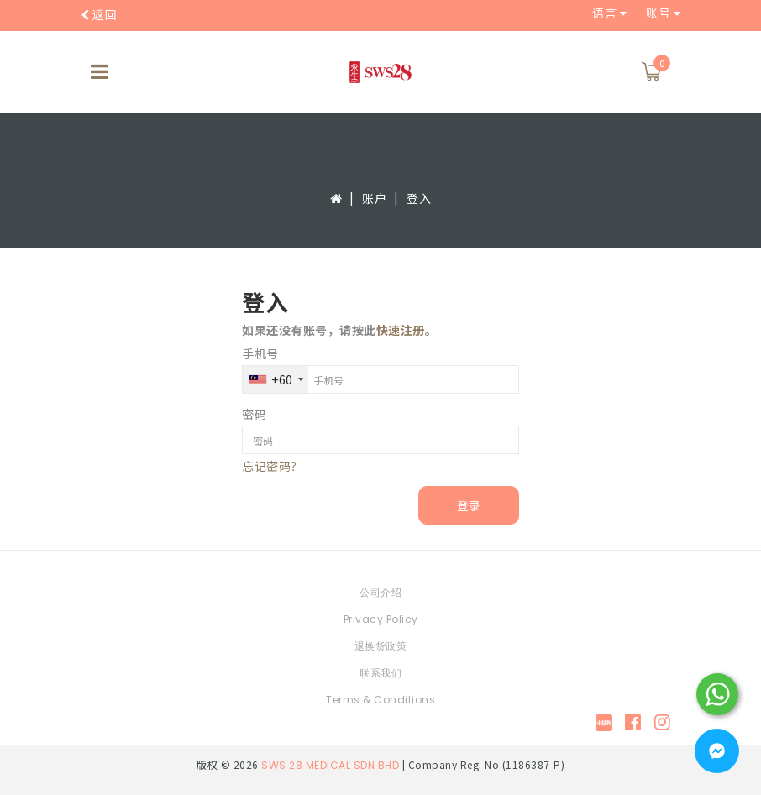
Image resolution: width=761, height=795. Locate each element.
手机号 (260, 353)
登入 (419, 198)
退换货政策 (380, 646)
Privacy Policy (381, 619)
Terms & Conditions (380, 700)
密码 (254, 413)
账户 (374, 198)
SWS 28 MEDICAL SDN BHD (330, 765)
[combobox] (275, 379)
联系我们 (380, 673)
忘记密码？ (272, 466)
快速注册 (400, 330)
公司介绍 (380, 592)
